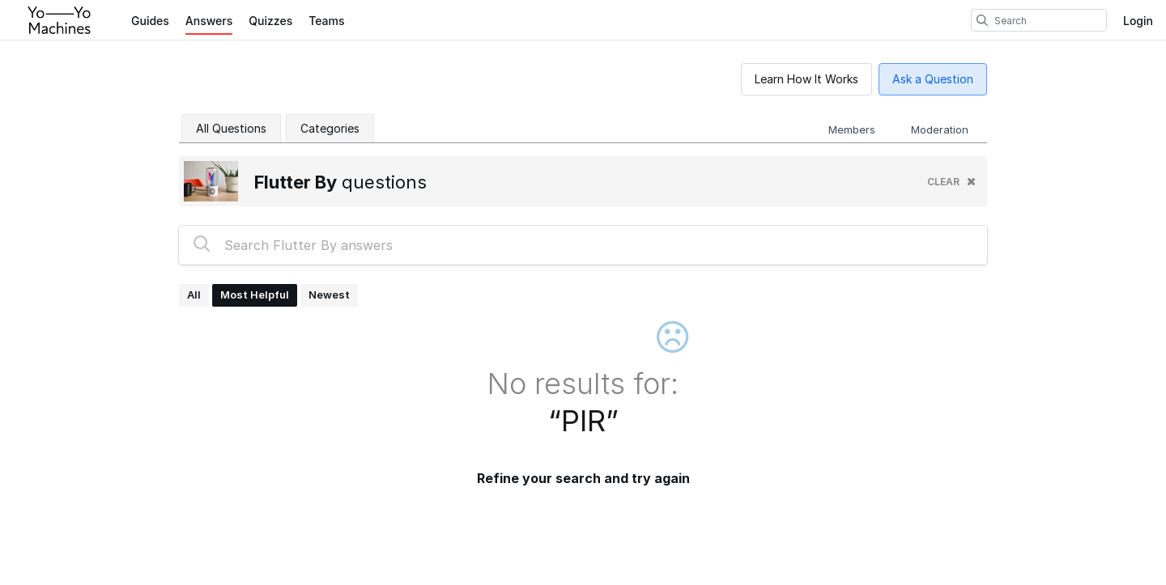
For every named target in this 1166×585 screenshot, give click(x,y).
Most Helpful (254, 294)
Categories (330, 128)
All (194, 294)
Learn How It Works (806, 79)
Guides (150, 21)
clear (951, 182)
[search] (982, 20)
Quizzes (270, 21)
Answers (208, 21)
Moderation (939, 129)
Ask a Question (932, 79)
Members (851, 129)
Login (1138, 21)
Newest (329, 294)
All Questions (231, 128)
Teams (326, 21)
